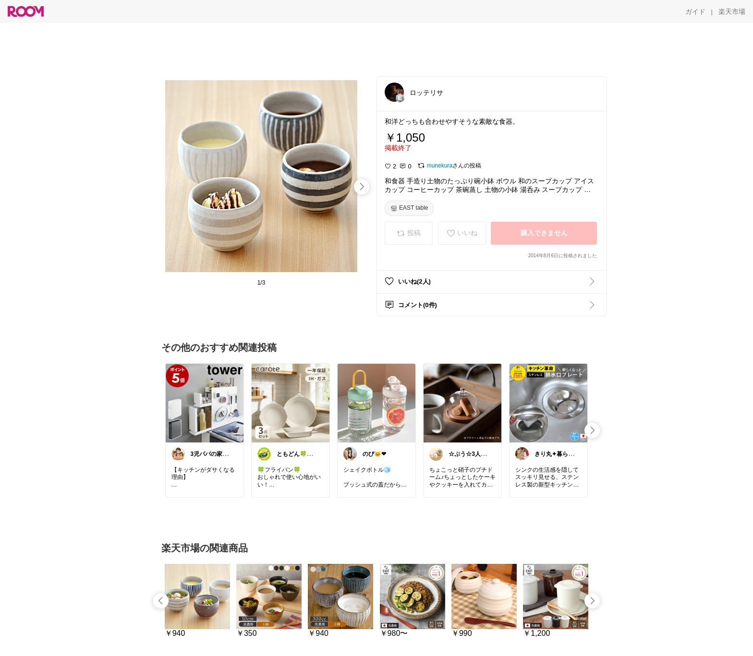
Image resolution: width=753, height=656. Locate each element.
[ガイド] (695, 11)
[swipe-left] (161, 600)
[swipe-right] (361, 186)
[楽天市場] (731, 11)
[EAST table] (409, 208)
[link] (204, 402)
